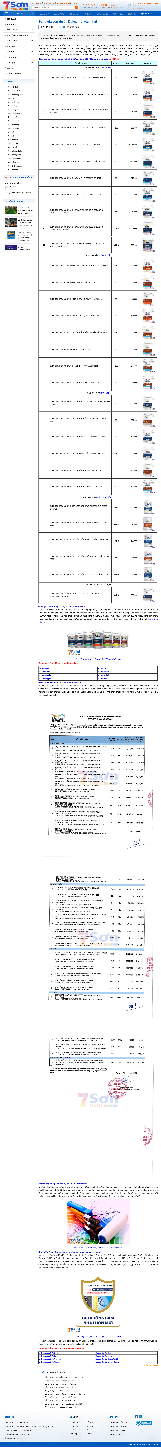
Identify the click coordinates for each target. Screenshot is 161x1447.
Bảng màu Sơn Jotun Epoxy (107, 1362)
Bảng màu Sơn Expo (104, 1353)
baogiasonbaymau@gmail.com (18, 1434)
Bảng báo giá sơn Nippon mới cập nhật (60, 1407)
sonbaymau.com (13, 1438)
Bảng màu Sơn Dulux (50, 1353)
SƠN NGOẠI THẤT (105, 67)
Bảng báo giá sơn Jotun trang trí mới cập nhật (63, 1403)
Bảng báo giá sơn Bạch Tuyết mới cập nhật (62, 1390)
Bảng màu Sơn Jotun (104, 1356)
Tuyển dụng (100, 13)
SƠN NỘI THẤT (105, 255)
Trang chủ (74, 1422)
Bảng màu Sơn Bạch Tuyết (106, 1359)
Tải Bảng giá (47, 27)
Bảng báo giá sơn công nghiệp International (62, 1380)
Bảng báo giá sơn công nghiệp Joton (59, 1387)
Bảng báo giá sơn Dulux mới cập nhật (60, 1400)
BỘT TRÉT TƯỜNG (105, 497)
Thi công (73, 13)
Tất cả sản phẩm (17, 13)
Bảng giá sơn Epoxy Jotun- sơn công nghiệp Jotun (65, 1393)
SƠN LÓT (105, 393)
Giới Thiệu (116, 13)
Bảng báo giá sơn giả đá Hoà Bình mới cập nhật (64, 1377)
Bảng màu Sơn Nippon (50, 1362)
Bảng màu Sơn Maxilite (51, 1359)
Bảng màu (59, 13)
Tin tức (86, 13)
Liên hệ (129, 13)
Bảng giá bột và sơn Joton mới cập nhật (61, 1397)
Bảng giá (44, 13)
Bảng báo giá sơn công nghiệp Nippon (60, 1383)
